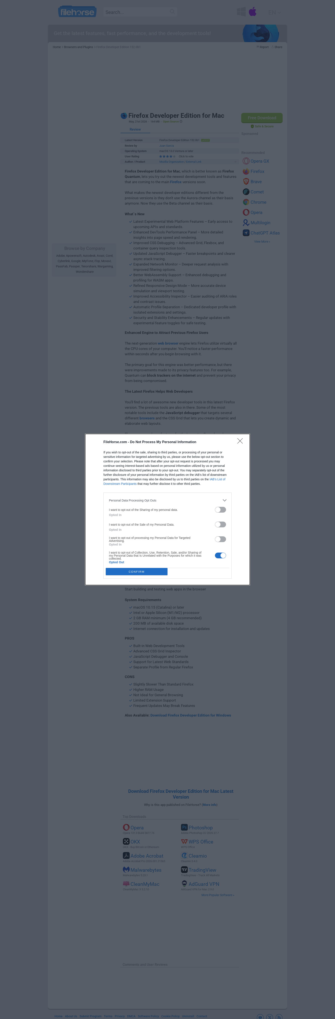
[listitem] (167, 500)
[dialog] (167, 509)
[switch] (220, 510)
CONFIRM (137, 571)
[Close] (241, 442)
